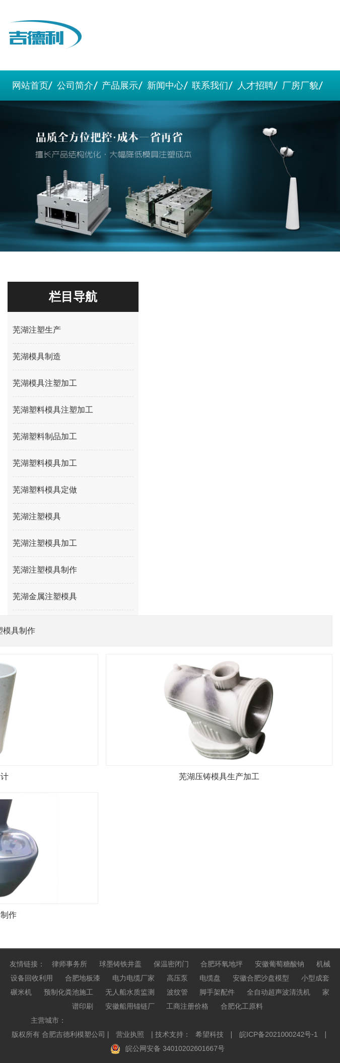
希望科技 (209, 1034)
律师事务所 (69, 964)
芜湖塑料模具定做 (45, 489)
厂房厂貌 (300, 85)
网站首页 (30, 85)
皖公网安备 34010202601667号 (175, 1048)
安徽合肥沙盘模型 (261, 978)
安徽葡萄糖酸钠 (279, 964)
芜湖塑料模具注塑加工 (53, 409)
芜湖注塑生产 (37, 329)
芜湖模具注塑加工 (45, 383)
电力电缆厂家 (133, 978)
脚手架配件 (217, 992)
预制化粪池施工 (68, 992)
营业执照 (130, 1034)
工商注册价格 (187, 1006)
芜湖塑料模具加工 (45, 463)
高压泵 (177, 978)
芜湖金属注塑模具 (45, 596)
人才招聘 (255, 85)
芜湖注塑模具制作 (45, 569)
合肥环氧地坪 (221, 964)
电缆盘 (210, 978)
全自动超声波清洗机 (278, 992)
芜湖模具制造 (37, 356)
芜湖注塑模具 (37, 516)
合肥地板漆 (82, 978)
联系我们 (210, 85)
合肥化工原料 (242, 1006)
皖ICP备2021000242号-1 (278, 1034)
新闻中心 (165, 85)
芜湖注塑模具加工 (45, 543)
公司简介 (75, 85)
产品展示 (120, 85)
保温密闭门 (171, 964)
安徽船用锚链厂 (130, 1006)
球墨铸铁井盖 (120, 964)
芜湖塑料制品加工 (45, 436)
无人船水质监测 (130, 992)
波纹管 (177, 992)
